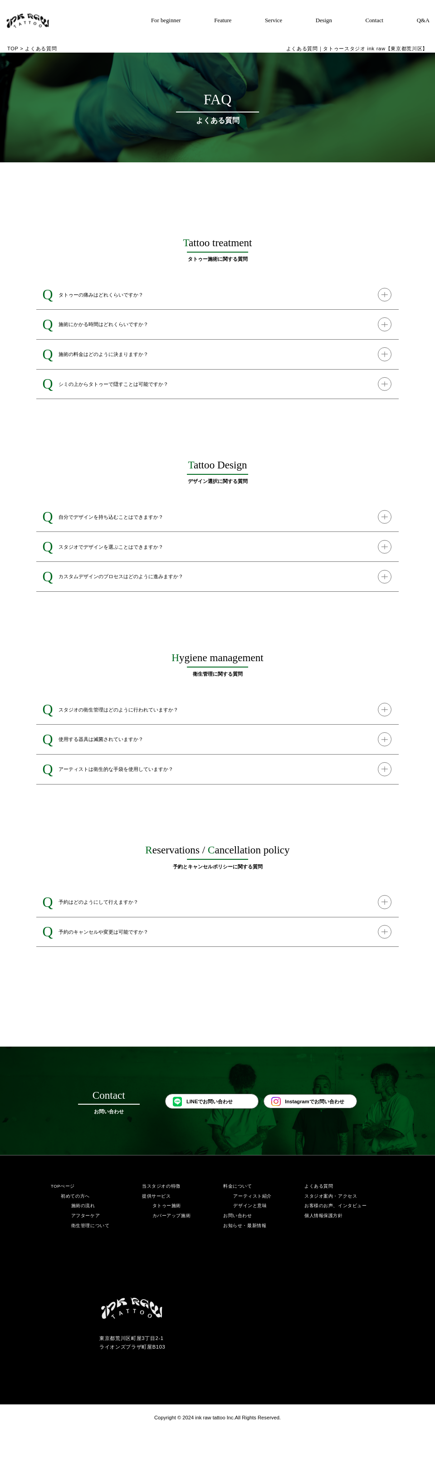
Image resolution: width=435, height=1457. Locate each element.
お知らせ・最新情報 (244, 1251)
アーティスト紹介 (252, 1221)
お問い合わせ (237, 1241)
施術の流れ (83, 1231)
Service (273, 20)
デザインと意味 (250, 1231)
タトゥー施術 (166, 1231)
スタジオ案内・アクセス (330, 1221)
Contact (374, 20)
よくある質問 (318, 1211)
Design (324, 20)
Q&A (423, 20)
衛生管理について (90, 1251)
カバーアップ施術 (171, 1241)
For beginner (166, 20)
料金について (237, 1211)
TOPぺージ (63, 1211)
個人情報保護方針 (323, 1241)
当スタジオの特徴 (161, 1211)
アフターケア (85, 1241)
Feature (222, 20)
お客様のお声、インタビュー (335, 1231)
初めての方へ (75, 1221)
